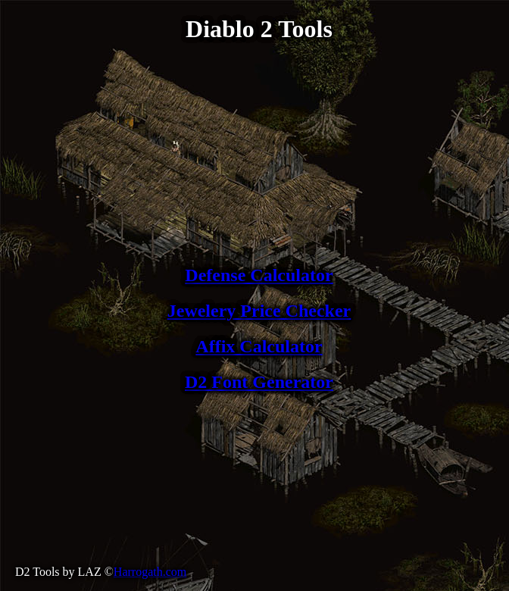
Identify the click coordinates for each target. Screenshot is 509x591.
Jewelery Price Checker (259, 311)
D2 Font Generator (259, 382)
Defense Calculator (259, 275)
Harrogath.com (150, 571)
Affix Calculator (258, 346)
